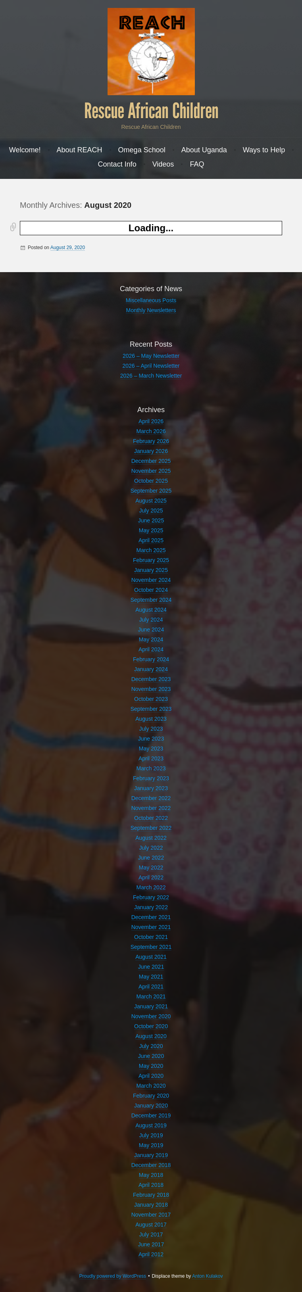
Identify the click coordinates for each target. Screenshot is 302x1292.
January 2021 (151, 1006)
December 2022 (151, 798)
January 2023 (151, 788)
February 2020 (151, 1095)
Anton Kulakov (207, 1276)
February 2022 (151, 897)
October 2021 (151, 937)
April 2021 (151, 986)
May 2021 (151, 976)
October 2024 (151, 590)
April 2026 (151, 421)
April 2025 (151, 540)
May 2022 (151, 867)
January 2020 (151, 1105)
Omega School (141, 150)
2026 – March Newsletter (151, 375)
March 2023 (151, 768)
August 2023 (151, 719)
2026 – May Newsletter (151, 356)
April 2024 (151, 649)
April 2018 (151, 1185)
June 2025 (151, 520)
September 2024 (151, 600)
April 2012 (151, 1254)
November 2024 (151, 580)
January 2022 (151, 907)
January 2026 (151, 451)
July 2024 (151, 619)
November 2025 (151, 471)
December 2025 (151, 461)
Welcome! (25, 150)
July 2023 (151, 729)
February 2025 (151, 560)
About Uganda (204, 150)
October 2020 (151, 1026)
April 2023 (151, 758)
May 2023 (151, 748)
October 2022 (151, 818)
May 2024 (151, 639)
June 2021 (151, 967)
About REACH (79, 150)
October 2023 (151, 699)
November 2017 (151, 1214)
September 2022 (151, 828)
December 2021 (151, 917)
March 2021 (151, 996)
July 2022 (151, 848)
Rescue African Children (151, 111)
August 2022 (151, 838)
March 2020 (151, 1086)
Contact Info (117, 164)
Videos (163, 164)
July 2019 (151, 1135)
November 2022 (151, 808)
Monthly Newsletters (151, 310)
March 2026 (151, 431)
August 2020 (151, 1036)
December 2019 (151, 1115)
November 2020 (151, 1016)
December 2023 (151, 679)
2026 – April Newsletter (151, 366)
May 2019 (151, 1145)
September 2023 (151, 709)
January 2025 (151, 570)
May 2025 (151, 530)
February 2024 (151, 659)
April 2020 (151, 1076)
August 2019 (151, 1125)
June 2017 (151, 1244)
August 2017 (151, 1224)
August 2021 (151, 957)
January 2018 (151, 1205)
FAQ (197, 164)
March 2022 (151, 887)
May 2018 (151, 1175)
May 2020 (151, 1066)
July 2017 (151, 1234)
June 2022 (151, 857)
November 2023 (151, 689)
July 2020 (151, 1046)
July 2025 (151, 510)
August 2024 (151, 610)
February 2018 (151, 1195)
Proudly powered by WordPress (112, 1276)
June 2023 (151, 738)
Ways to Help (264, 150)
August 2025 (151, 500)
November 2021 (151, 927)
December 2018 (151, 1165)
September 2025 (151, 491)
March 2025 (151, 550)
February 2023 (151, 778)
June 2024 (151, 629)
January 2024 (151, 669)
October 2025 (151, 481)
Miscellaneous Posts (151, 300)
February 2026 (151, 441)
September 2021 (151, 947)
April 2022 (151, 877)
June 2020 (151, 1056)
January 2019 (151, 1155)
